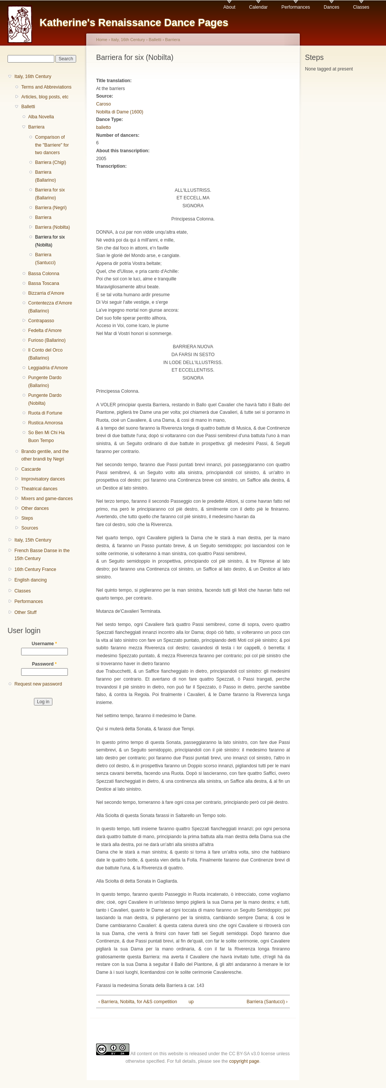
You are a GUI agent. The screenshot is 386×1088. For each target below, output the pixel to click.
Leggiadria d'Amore (48, 367)
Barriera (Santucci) (45, 258)
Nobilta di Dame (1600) (119, 112)
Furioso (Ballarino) (47, 340)
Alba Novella (41, 116)
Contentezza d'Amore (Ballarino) (50, 307)
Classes (361, 7)
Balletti (28, 106)
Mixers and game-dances (47, 498)
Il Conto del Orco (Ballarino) (45, 354)
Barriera (36, 127)
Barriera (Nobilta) (52, 227)
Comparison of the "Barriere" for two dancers (52, 145)
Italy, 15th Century (32, 540)
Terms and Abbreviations (46, 87)
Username (44, 643)
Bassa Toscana (43, 283)
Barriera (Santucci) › (267, 1001)
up (191, 1001)
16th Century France (35, 569)
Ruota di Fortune (45, 413)
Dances (331, 7)
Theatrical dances (39, 488)
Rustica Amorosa (45, 422)
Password (44, 664)
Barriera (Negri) (51, 207)
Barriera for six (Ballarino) (50, 193)
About (230, 7)
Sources (29, 528)
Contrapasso (41, 320)
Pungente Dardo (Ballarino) (45, 381)
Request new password (38, 684)
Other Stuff (25, 612)
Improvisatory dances (43, 479)
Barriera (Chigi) (50, 162)
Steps (27, 518)
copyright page (244, 1061)
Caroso (103, 104)
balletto (103, 127)
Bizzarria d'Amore (46, 293)
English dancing (30, 580)
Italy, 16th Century (32, 76)
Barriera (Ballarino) (45, 176)
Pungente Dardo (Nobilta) (45, 399)
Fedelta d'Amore (45, 330)
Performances (296, 7)
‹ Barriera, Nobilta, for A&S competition (137, 1001)
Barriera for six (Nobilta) (50, 241)
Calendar (258, 7)
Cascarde (31, 469)
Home (101, 39)
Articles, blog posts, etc (44, 96)
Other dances (35, 508)
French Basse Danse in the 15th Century (42, 554)
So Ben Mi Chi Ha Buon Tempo (46, 436)
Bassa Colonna (43, 273)
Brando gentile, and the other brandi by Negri (45, 455)
